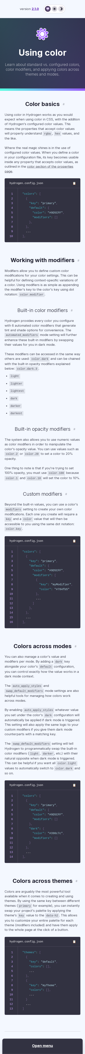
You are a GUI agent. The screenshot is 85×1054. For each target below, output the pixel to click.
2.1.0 (35, 9)
